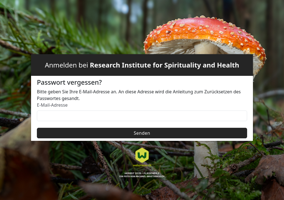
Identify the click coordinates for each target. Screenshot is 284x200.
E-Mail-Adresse (52, 105)
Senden (142, 133)
